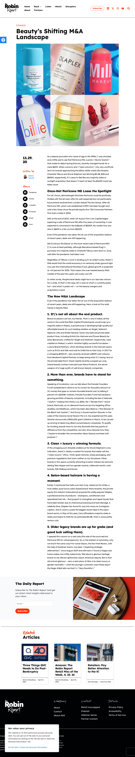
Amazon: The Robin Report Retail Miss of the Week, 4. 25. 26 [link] (66, 669)
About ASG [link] (59, 715)
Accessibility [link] (115, 711)
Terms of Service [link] (117, 715)
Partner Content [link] (89, 719)
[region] (32, 738)
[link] (3, 40)
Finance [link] (21, 25)
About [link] (57, 707)
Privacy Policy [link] (116, 707)
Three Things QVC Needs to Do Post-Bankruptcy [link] (35, 668)
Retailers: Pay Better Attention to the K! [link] (98, 668)
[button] (31, 192)
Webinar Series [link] (89, 715)
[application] (40, 6)
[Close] (57, 725)
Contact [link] (58, 711)
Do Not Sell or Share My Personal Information (27, 747)
